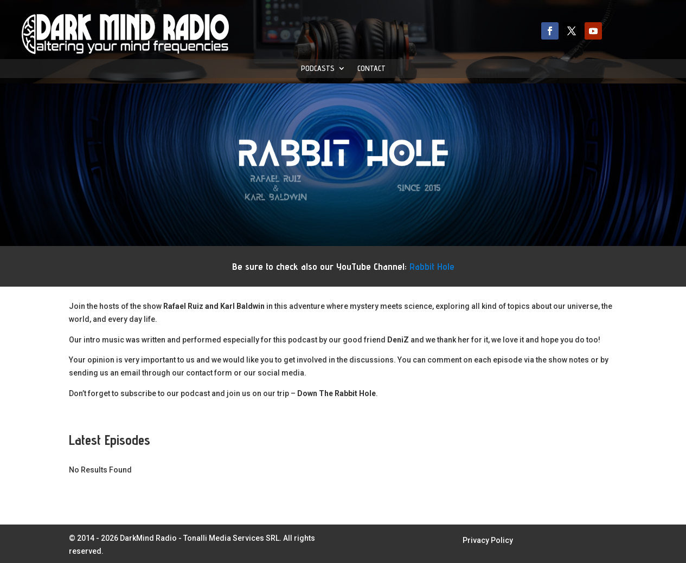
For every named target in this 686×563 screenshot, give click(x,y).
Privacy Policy (488, 540)
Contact (371, 68)
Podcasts (318, 68)
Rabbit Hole (431, 266)
